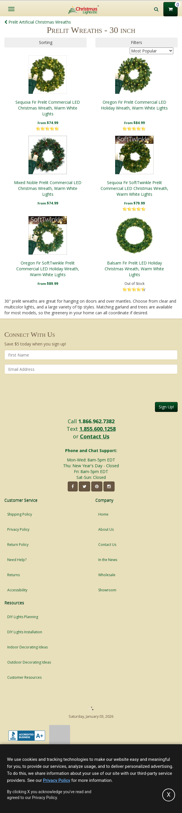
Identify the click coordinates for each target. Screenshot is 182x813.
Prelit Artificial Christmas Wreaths (37, 22)
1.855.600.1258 (97, 428)
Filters (136, 42)
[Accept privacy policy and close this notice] (168, 795)
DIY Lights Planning (22, 616)
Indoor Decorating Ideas (27, 647)
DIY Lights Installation (24, 631)
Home (103, 514)
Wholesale (106, 574)
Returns (13, 574)
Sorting (45, 42)
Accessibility (17, 590)
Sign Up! (166, 407)
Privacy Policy (18, 529)
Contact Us (94, 436)
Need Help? (16, 559)
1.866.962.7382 (96, 421)
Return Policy (17, 544)
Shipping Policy (19, 514)
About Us (106, 529)
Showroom (107, 590)
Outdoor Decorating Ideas (29, 662)
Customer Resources (24, 677)
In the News (107, 559)
